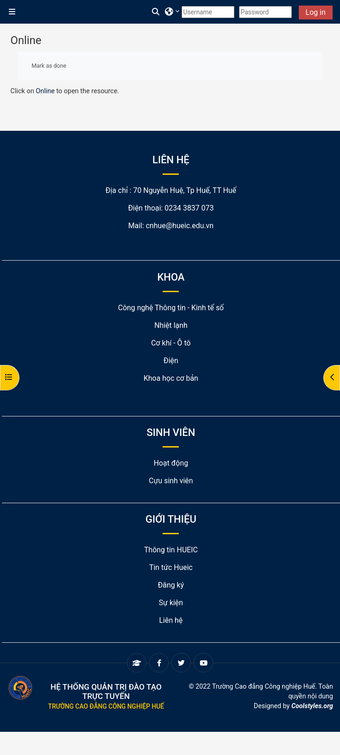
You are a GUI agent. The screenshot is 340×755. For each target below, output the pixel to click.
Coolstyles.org (312, 706)
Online (45, 91)
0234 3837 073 (189, 208)
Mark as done (48, 65)
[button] (156, 12)
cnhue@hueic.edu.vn (180, 225)
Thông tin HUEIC (171, 549)
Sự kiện (171, 602)
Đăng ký (171, 585)
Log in (316, 12)
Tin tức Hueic (171, 567)
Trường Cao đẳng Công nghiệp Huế (106, 706)
